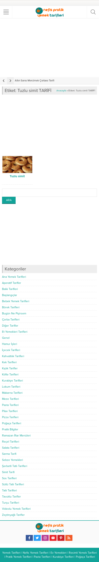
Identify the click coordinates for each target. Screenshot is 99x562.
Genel (6, 338)
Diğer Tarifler (10, 325)
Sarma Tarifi (9, 454)
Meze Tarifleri (10, 399)
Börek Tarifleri (10, 307)
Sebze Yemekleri (12, 460)
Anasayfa (61, 90)
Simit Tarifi (8, 472)
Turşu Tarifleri (10, 502)
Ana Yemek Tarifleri (14, 277)
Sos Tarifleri (9, 478)
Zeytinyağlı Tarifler (13, 515)
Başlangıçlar (9, 295)
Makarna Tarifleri (12, 393)
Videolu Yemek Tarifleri (16, 509)
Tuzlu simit (17, 176)
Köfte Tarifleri (10, 374)
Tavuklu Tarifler (11, 496)
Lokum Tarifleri (11, 386)
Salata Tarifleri (10, 447)
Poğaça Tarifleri (11, 423)
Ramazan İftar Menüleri (16, 435)
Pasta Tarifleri (10, 405)
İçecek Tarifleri (11, 350)
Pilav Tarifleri (10, 411)
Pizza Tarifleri (10, 417)
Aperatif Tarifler (11, 283)
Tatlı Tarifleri (9, 490)
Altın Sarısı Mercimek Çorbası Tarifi (34, 80)
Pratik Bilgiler (10, 429)
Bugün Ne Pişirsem (14, 313)
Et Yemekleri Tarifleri (14, 331)
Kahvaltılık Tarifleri (13, 356)
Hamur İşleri (9, 344)
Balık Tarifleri (10, 289)
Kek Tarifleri (9, 362)
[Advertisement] (50, 47)
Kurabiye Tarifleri (12, 380)
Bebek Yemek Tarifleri (15, 301)
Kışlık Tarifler (10, 368)
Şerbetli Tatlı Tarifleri (14, 466)
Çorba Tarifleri (10, 319)
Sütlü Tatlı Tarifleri (13, 484)
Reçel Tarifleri (10, 441)
